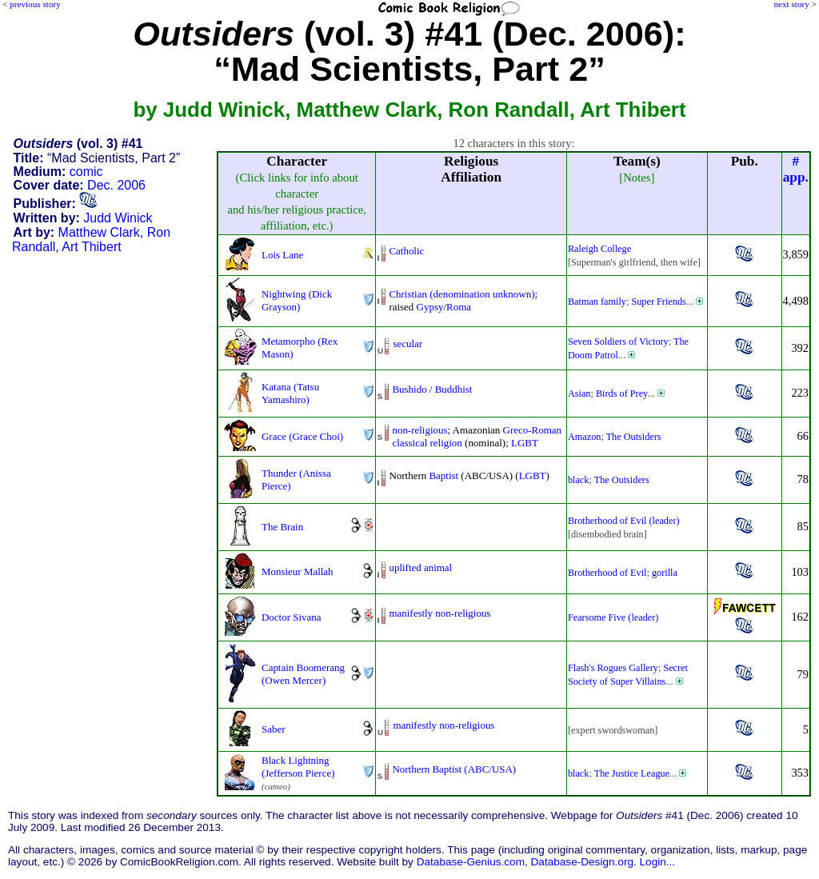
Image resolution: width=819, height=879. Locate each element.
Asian (579, 393)
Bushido (409, 389)
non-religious (419, 430)
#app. (796, 169)
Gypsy (430, 307)
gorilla (664, 572)
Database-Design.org (582, 862)
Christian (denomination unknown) (461, 294)
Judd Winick (117, 218)
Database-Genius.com (471, 862)
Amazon (584, 436)
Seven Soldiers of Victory (618, 341)
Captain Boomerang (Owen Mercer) (303, 673)
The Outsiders (633, 436)
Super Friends (658, 301)
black (578, 479)
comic (86, 171)
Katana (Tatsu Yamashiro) (290, 393)
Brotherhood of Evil (607, 572)
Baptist (443, 475)
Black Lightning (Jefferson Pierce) (298, 766)
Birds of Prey (621, 393)
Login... (658, 862)
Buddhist (454, 389)
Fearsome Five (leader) (613, 617)
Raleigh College (599, 248)
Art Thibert (91, 247)
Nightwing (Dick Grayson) (297, 300)
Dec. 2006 (116, 185)
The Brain (282, 527)
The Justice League (631, 773)
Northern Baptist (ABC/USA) (454, 769)
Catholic (406, 251)
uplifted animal (420, 567)
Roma (458, 307)
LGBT (524, 443)
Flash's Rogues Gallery (613, 667)
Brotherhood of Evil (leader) (624, 520)
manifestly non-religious (439, 613)
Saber (274, 729)
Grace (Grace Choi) (302, 436)
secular (407, 344)
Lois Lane (282, 255)
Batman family (597, 301)
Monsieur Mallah (298, 571)
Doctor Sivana (291, 617)
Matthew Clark (99, 232)
